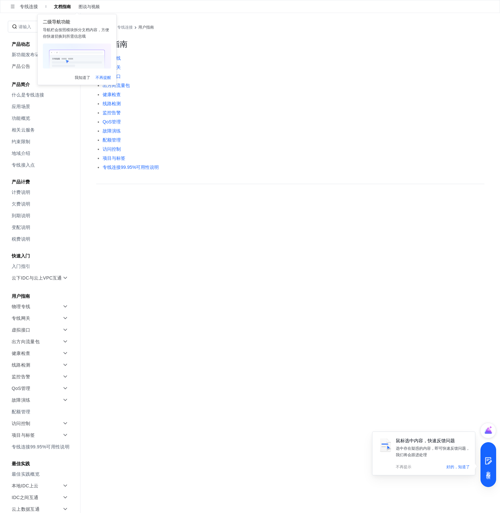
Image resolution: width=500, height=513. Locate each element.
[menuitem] (41, 95)
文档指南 (62, 6)
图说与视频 (89, 6)
